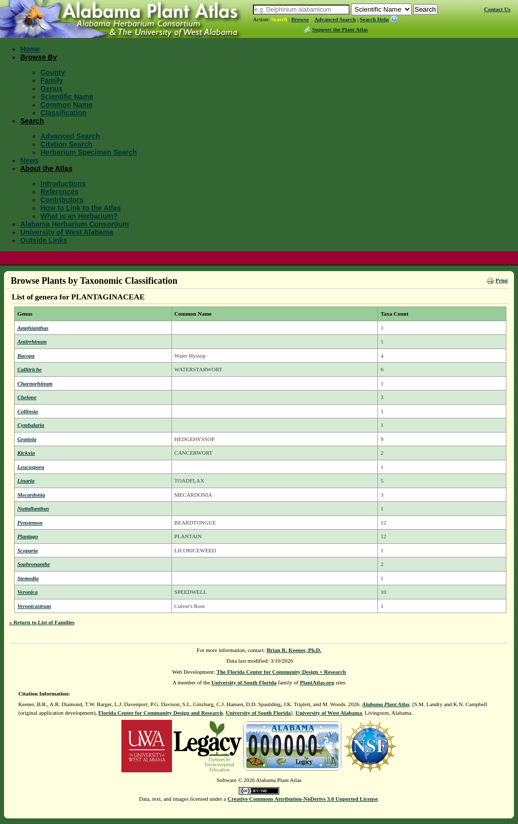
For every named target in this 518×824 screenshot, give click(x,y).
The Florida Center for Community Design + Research (281, 672)
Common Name (66, 105)
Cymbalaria (30, 425)
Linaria (25, 481)
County (52, 72)
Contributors (61, 200)
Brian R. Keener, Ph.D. (294, 650)
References (59, 192)
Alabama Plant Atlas (386, 704)
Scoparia (27, 550)
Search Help (374, 19)
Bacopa (25, 356)
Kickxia (26, 453)
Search (279, 19)
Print (501, 280)
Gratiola (26, 439)
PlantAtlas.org (317, 682)
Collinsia (27, 411)
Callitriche (29, 369)
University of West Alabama (66, 232)
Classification (63, 113)
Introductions (62, 184)
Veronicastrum (34, 606)
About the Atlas (46, 168)
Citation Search (66, 144)
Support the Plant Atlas (340, 29)
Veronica (27, 592)
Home (30, 49)
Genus (51, 88)
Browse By (38, 57)
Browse (300, 19)
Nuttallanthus (33, 508)
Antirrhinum (32, 341)
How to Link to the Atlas (80, 208)
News (29, 160)
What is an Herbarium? (78, 216)
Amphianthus (33, 328)
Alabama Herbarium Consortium (74, 224)
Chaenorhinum (35, 383)
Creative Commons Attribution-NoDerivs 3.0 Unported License (303, 799)
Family (51, 80)
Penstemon (29, 522)
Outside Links (43, 240)
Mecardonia (31, 495)
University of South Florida (244, 682)
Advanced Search (335, 19)
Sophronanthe (33, 564)
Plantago (27, 536)
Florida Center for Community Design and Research (160, 713)
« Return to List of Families (41, 622)
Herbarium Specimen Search (88, 152)
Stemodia (27, 578)
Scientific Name (66, 97)
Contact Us (497, 9)
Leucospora (30, 467)
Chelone (26, 397)
